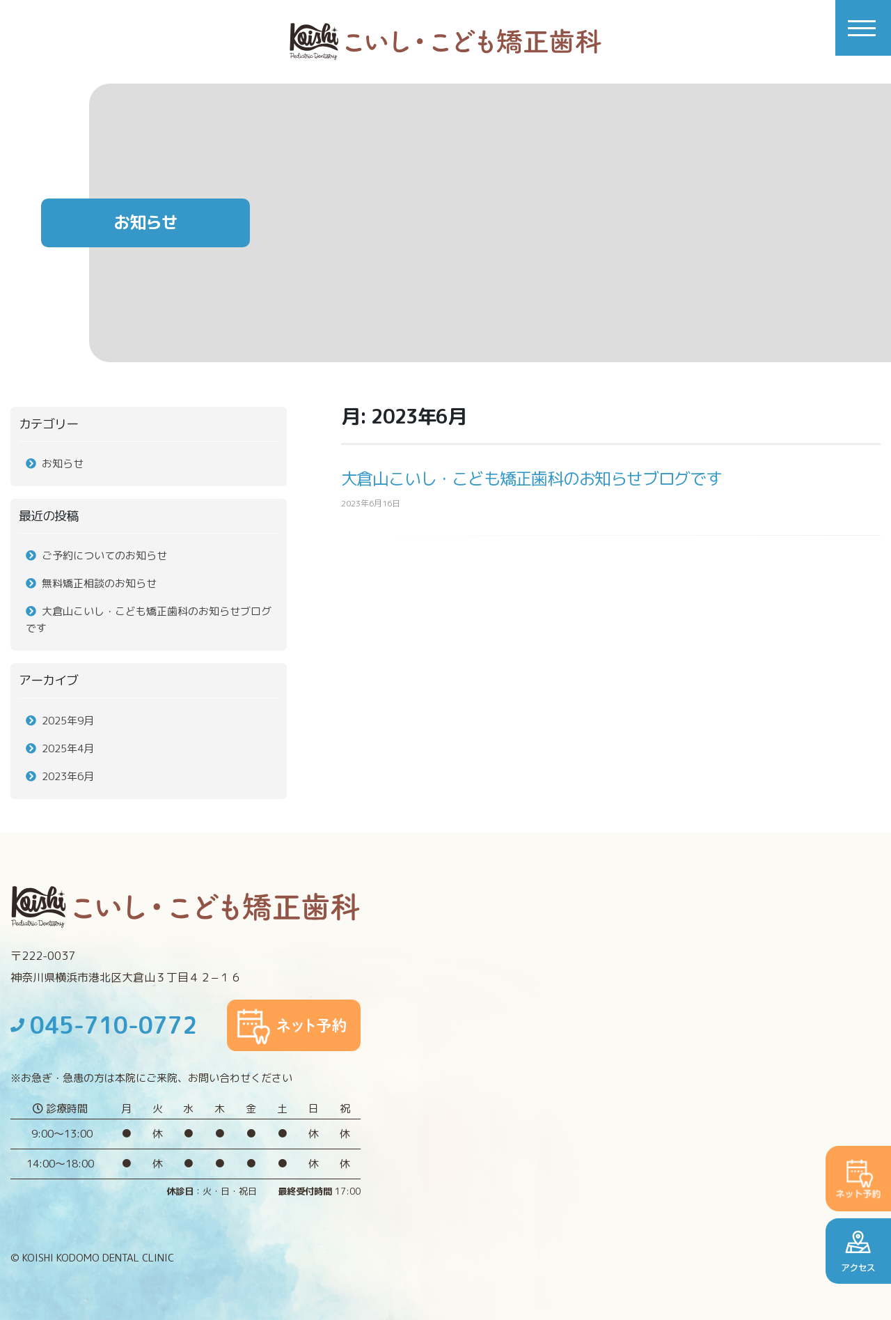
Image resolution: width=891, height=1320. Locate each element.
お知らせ (63, 463)
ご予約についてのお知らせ (104, 555)
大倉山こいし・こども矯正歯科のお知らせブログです (531, 478)
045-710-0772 (103, 1025)
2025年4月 (68, 748)
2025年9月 (68, 720)
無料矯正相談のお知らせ (99, 583)
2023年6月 (68, 776)
